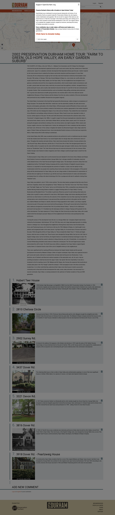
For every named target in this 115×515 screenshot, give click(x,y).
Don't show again (41, 39)
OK (77, 39)
